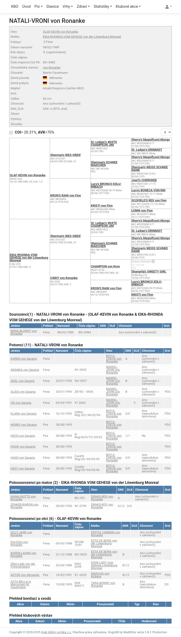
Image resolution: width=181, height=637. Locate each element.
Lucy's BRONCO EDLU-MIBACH (106, 185)
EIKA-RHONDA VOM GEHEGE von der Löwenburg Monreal (82, 36)
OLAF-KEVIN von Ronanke (60, 31)
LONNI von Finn (142, 210)
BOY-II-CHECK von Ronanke (114, 358)
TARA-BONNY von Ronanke (103, 584)
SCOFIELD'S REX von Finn (149, 200)
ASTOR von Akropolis (25, 575)
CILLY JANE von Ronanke (21, 534)
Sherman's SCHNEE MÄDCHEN (104, 163)
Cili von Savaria (21, 402)
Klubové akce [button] (127, 6)
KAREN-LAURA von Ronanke (23, 554)
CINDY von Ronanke (64, 278)
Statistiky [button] (101, 6)
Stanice (52, 6)
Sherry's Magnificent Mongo (151, 139)
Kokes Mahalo (141, 261)
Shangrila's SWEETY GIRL (149, 271)
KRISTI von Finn (102, 205)
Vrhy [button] (66, 6)
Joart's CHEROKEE (144, 180)
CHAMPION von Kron (105, 266)
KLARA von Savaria (24, 413)
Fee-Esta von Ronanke (19, 543)
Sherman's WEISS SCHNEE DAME (150, 168)
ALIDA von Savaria (23, 391)
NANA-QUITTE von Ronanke (23, 498)
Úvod (26, 6)
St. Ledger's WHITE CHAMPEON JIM (104, 143)
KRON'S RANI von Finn (65, 195)
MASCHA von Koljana (100, 575)
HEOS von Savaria (23, 435)
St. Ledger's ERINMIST (147, 149)
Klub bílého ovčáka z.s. (56, 632)
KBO (14, 6)
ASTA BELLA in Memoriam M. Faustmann (21, 584)
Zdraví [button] (82, 6)
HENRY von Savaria (24, 424)
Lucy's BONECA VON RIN (148, 190)
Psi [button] (37, 6)
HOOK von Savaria (23, 446)
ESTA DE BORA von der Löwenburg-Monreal (104, 543)
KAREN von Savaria (24, 358)
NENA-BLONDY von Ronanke (24, 332)
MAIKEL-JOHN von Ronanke (113, 369)
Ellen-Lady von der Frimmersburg (23, 565)
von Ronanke (51, 67)
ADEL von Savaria (22, 381)
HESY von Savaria (23, 468)
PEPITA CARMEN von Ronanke (105, 534)
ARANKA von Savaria (25, 370)
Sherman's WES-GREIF (65, 155)
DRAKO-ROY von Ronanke (102, 498)
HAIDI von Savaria (23, 457)
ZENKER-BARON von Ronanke (24, 506)
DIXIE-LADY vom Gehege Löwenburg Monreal (104, 565)
